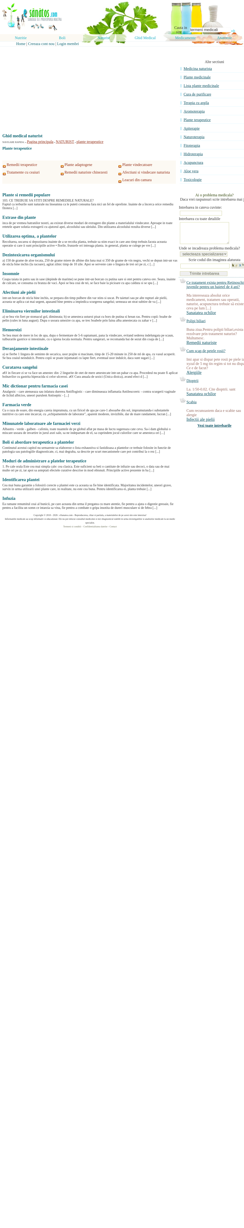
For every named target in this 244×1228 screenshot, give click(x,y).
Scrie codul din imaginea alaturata (214, 264)
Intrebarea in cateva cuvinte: (200, 207)
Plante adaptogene (78, 165)
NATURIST (65, 142)
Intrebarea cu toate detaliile (199, 219)
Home (20, 44)
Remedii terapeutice (22, 165)
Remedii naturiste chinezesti (86, 172)
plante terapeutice (89, 142)
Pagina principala (40, 142)
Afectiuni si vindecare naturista (146, 172)
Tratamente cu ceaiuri (23, 172)
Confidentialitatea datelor (95, 526)
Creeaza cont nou (41, 44)
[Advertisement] (86, 76)
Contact (113, 526)
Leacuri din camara (136, 180)
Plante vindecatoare (137, 165)
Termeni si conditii (72, 526)
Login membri (68, 44)
